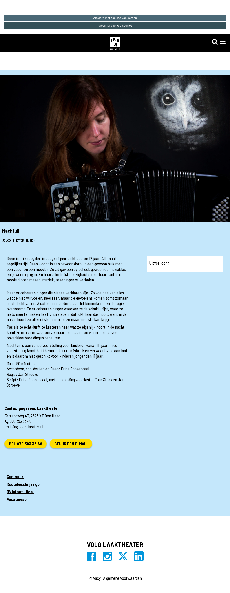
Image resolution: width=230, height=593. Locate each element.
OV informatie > (20, 491)
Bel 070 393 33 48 (25, 443)
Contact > (15, 476)
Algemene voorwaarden (122, 578)
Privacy (94, 578)
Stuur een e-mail (71, 443)
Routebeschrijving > (23, 484)
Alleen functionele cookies (115, 25)
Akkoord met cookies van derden (115, 18)
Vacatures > (17, 499)
